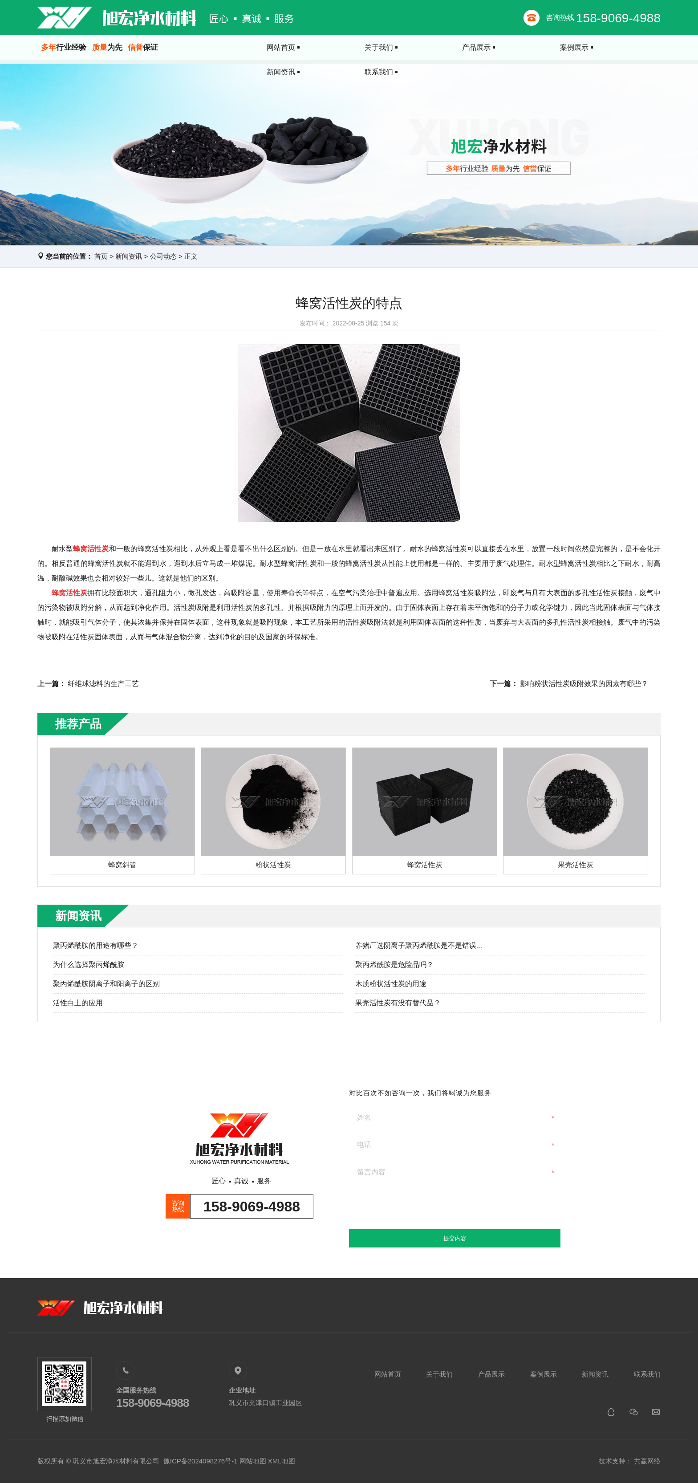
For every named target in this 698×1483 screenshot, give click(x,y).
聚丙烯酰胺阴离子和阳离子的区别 (106, 983)
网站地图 (252, 1461)
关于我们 (330, 47)
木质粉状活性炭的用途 (390, 983)
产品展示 (406, 47)
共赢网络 (647, 1461)
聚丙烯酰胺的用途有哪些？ (95, 945)
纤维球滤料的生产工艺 (103, 683)
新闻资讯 (557, 47)
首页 (101, 256)
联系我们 (633, 47)
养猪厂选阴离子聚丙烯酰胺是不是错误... (418, 945)
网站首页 (254, 47)
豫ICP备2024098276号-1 (200, 1461)
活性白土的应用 (78, 1003)
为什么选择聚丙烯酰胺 (88, 964)
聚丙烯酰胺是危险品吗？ (394, 964)
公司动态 (163, 256)
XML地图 (281, 1461)
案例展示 (481, 47)
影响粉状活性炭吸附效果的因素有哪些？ (584, 683)
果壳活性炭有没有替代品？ (398, 1003)
